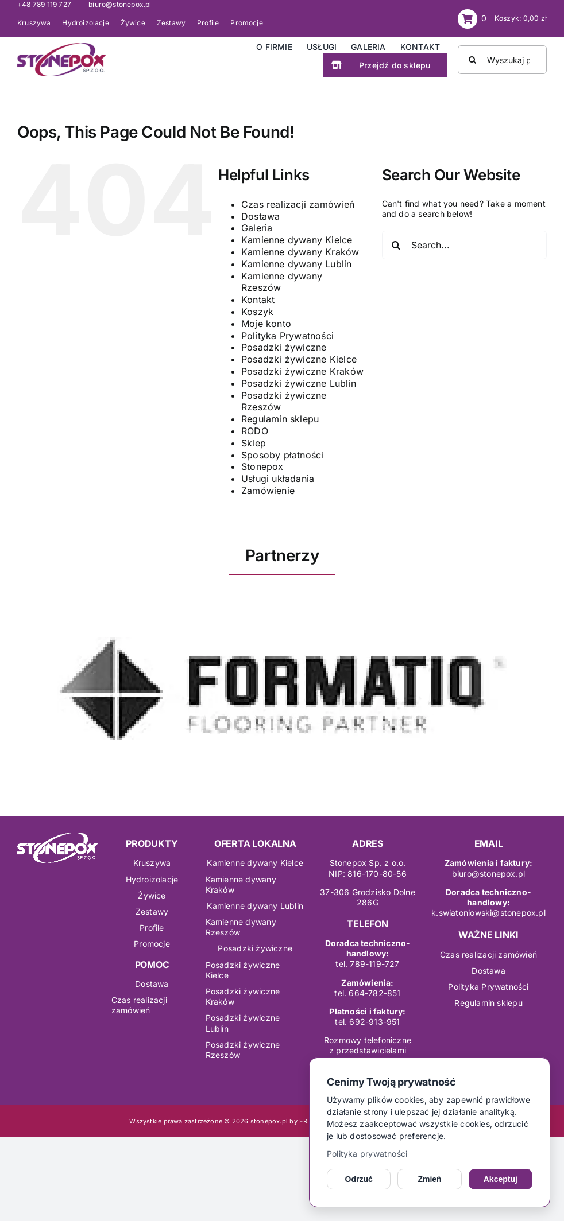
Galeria (256, 228)
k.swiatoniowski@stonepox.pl (488, 912)
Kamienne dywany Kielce (297, 240)
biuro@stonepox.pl (120, 4)
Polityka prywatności (367, 1153)
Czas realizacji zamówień (297, 204)
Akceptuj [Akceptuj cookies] (500, 1179)
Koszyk (257, 311)
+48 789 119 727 (44, 4)
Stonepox (262, 466)
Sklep (253, 443)
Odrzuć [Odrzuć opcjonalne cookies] (359, 1179)
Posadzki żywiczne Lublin (298, 383)
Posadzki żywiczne (284, 347)
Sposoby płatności (282, 455)
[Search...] (464, 245)
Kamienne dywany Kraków (300, 252)
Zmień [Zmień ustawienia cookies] (429, 1179)
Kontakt (258, 299)
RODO (254, 431)
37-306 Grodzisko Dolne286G (367, 897)
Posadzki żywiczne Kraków (302, 371)
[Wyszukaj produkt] (502, 59)
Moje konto (266, 323)
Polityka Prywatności (287, 335)
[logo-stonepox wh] (57, 836)
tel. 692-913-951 (367, 1021)
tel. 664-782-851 (367, 993)
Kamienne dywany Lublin (296, 264)
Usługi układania (277, 478)
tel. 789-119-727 (367, 964)
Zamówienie (268, 490)
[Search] (472, 59)
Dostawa (260, 216)
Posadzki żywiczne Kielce (299, 359)
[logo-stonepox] (61, 47)
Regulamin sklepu (280, 419)
